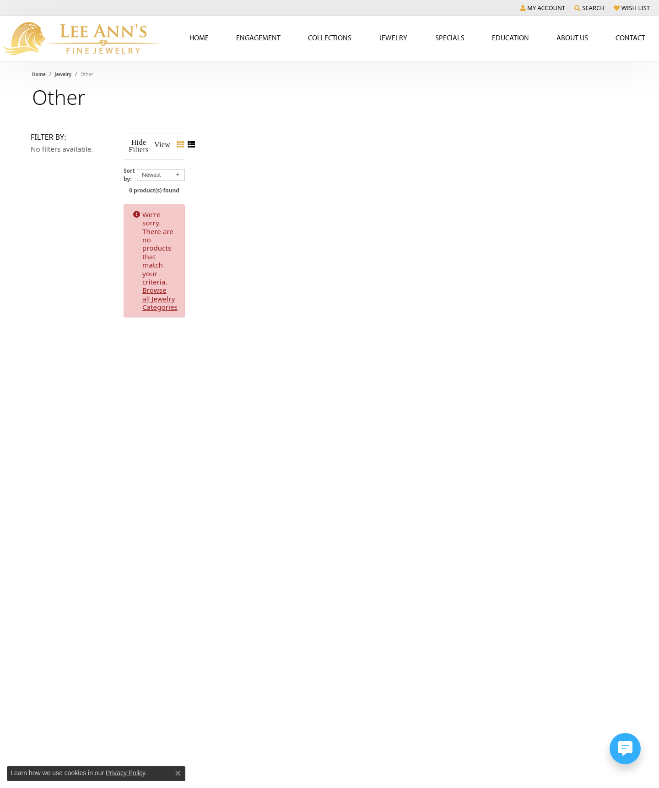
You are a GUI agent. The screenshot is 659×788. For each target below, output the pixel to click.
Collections (329, 37)
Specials (450, 37)
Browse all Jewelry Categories (384, 207)
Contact (630, 37)
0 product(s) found (375, 183)
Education (510, 37)
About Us (572, 37)
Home (199, 37)
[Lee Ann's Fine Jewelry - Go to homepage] (85, 39)
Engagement (258, 37)
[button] (542, 8)
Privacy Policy (125, 773)
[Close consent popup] (178, 773)
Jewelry (393, 37)
